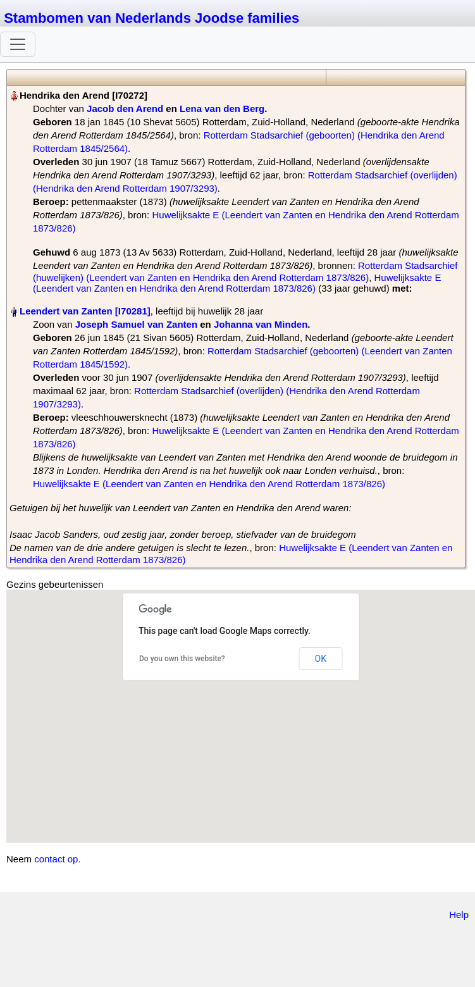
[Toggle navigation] (17, 44)
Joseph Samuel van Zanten (136, 324)
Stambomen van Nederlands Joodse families (151, 18)
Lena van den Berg (222, 108)
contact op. (57, 859)
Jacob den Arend (125, 108)
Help (459, 914)
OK (320, 659)
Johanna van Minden (260, 324)
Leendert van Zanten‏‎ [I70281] (85, 311)
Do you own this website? (182, 658)
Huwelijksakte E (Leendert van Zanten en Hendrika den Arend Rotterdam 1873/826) (237, 283)
